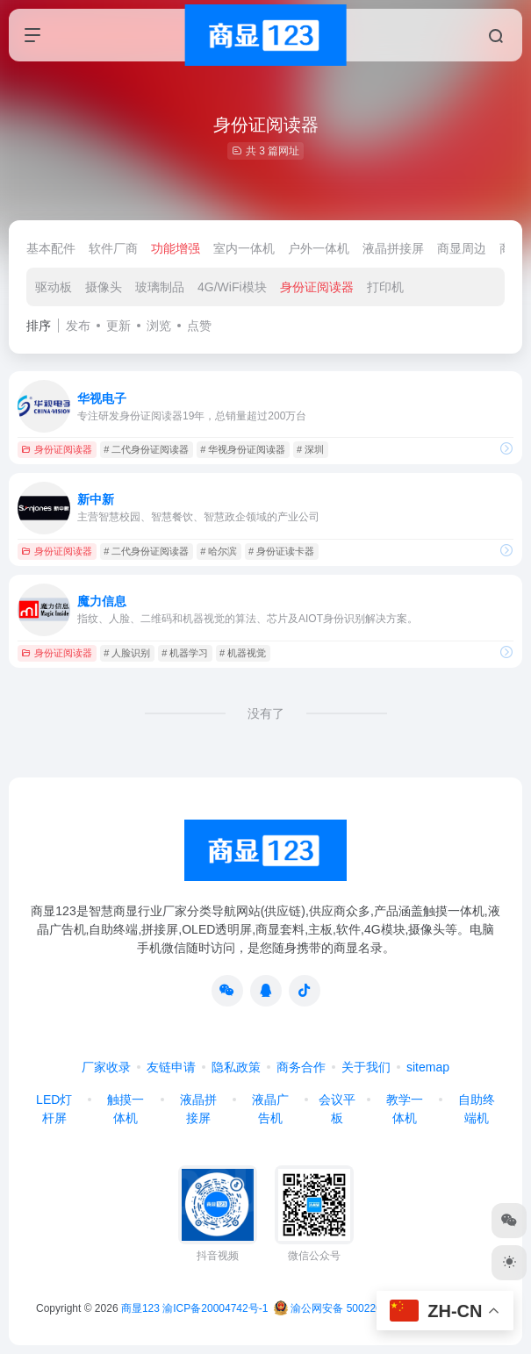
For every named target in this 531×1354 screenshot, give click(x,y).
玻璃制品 (159, 287)
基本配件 (50, 248)
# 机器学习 (184, 653)
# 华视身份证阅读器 (242, 449)
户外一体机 (318, 248)
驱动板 (53, 287)
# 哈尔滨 (218, 551)
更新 (118, 326)
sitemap (427, 1067)
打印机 (385, 287)
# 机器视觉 (242, 653)
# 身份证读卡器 (281, 551)
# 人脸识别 (127, 653)
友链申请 (171, 1067)
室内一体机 (244, 248)
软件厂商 (113, 248)
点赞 (199, 326)
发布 (78, 326)
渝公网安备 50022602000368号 (356, 1308)
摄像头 (103, 287)
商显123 (140, 1308)
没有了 (266, 713)
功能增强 (175, 248)
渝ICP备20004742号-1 (215, 1308)
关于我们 (366, 1067)
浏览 (159, 326)
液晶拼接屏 (393, 248)
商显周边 (461, 248)
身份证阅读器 (317, 287)
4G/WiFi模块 (232, 287)
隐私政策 (236, 1067)
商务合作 (301, 1067)
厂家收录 (106, 1067)
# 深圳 (310, 449)
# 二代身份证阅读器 (146, 449)
